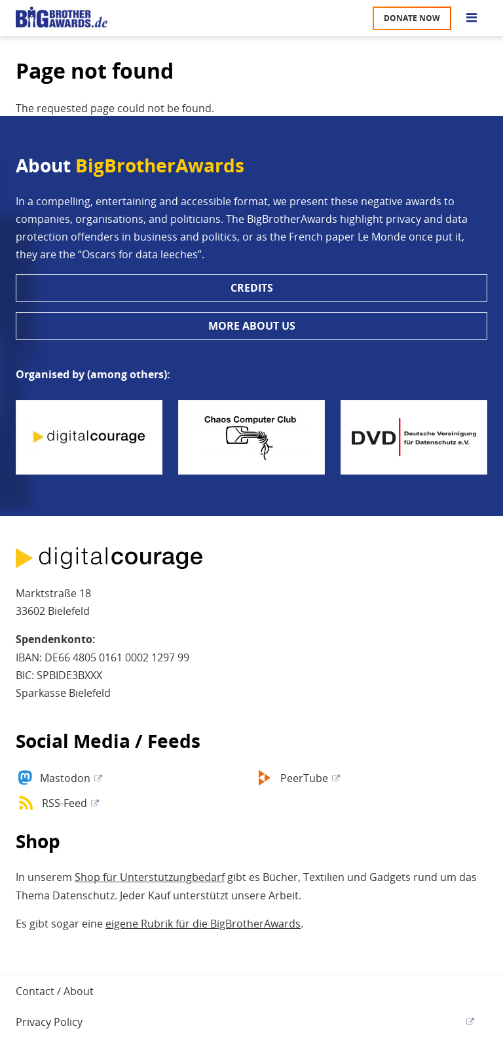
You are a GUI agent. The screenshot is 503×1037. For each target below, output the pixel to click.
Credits (252, 288)
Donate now (412, 18)
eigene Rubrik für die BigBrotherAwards (203, 923)
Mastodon (65, 778)
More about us (251, 326)
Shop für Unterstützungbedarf (150, 877)
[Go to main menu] (471, 18)
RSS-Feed (64, 803)
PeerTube (304, 778)
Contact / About (55, 991)
